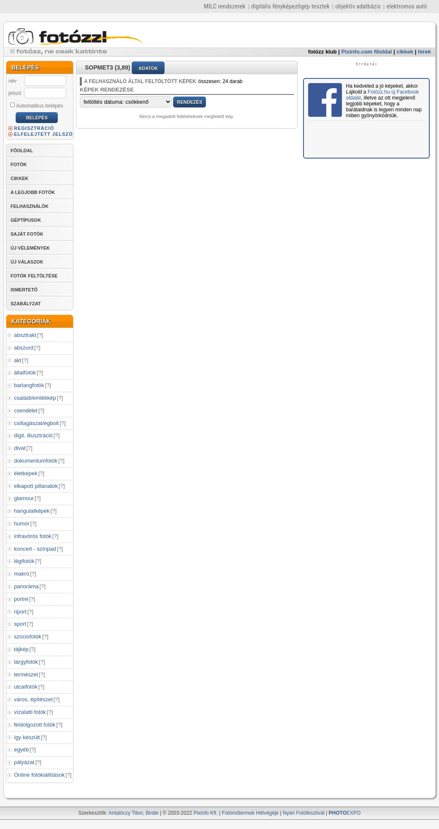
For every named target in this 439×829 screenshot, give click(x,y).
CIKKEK (19, 178)
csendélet (26, 410)
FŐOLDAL (22, 150)
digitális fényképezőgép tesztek (290, 6)
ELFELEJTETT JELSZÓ (43, 134)
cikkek (404, 51)
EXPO (345, 813)
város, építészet (33, 699)
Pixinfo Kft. (205, 813)
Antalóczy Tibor (125, 813)
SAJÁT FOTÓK (27, 234)
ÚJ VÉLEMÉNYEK (30, 247)
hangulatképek (32, 511)
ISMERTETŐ (24, 289)
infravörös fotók (32, 536)
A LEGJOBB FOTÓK (33, 192)
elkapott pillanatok (36, 486)
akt (17, 360)
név (12, 81)
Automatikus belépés (36, 105)
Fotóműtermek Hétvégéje (250, 813)
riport (20, 611)
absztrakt (25, 335)
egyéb (21, 749)
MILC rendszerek (224, 6)
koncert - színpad (35, 549)
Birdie (152, 813)
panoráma (26, 586)
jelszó (15, 93)
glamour (24, 498)
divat (19, 448)
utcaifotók (26, 687)
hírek (424, 51)
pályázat (24, 762)
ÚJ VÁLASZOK (27, 261)
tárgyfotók (26, 662)
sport (20, 624)
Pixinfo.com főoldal (366, 51)
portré (21, 599)
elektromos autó (406, 6)
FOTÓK (19, 164)
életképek (26, 473)
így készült (27, 737)
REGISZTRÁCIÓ (34, 128)
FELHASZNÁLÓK (30, 206)
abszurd (23, 348)
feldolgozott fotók (34, 724)
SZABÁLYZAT (26, 303)
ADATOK (148, 68)
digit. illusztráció (33, 435)
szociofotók (27, 636)
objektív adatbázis (358, 6)
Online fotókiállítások (39, 775)
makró (21, 574)
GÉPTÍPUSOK (26, 220)
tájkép (21, 649)
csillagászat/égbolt (36, 423)
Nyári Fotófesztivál (304, 813)
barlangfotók (29, 385)
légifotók (24, 561)
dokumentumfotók (35, 461)
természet (26, 674)
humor (22, 523)
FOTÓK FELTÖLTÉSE (34, 275)
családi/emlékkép (35, 398)
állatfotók (25, 372)
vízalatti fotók (30, 712)
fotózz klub (322, 51)
